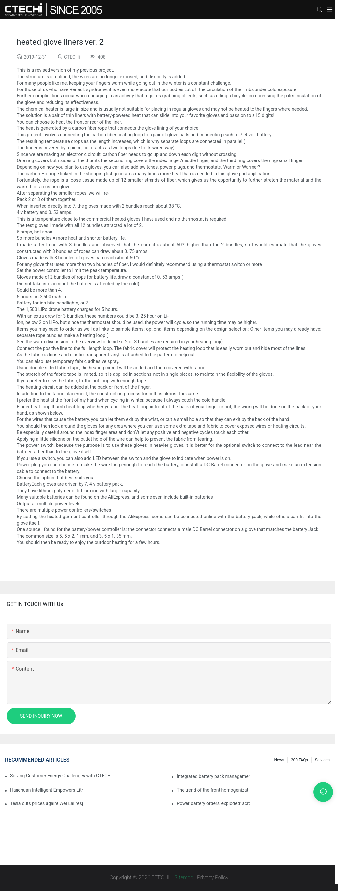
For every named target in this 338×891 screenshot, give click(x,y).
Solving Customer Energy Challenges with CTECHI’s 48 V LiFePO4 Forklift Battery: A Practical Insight (60, 775)
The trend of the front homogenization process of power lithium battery (213, 790)
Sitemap (183, 877)
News (279, 760)
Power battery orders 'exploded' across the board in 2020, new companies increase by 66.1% (213, 803)
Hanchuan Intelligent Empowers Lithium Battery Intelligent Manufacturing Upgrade (46, 790)
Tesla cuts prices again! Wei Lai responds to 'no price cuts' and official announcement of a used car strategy (46, 803)
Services (322, 760)
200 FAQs (299, 760)
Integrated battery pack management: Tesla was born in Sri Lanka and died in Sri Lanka (213, 776)
